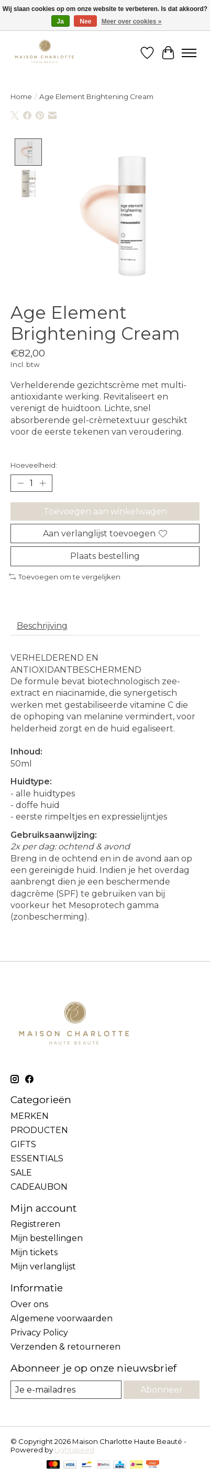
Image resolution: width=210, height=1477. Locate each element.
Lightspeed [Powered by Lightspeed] (74, 1451)
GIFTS (23, 1145)
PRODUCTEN (39, 1131)
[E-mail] (65, 1390)
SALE (21, 1173)
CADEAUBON (39, 1187)
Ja (60, 21)
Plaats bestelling (105, 557)
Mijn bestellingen (46, 1239)
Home (21, 96)
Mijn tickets (34, 1253)
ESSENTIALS (36, 1159)
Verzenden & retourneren (65, 1347)
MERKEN (29, 1117)
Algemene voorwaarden (61, 1319)
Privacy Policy (39, 1333)
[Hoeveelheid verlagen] (20, 484)
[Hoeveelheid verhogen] (42, 484)
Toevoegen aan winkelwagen (105, 513)
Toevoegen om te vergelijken (64, 577)
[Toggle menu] (189, 52)
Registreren (35, 1225)
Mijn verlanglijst (43, 1268)
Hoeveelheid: (33, 466)
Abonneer (161, 1390)
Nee (85, 21)
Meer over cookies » (132, 21)
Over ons (29, 1305)
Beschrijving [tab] (42, 627)
